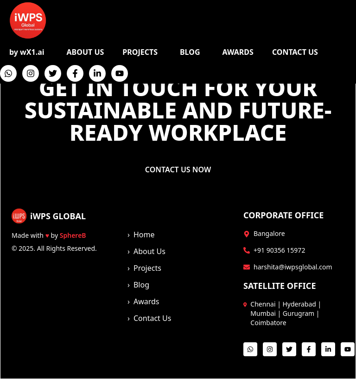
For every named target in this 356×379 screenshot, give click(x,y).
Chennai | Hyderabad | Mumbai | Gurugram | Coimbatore (285, 313)
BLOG (190, 52)
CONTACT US (295, 52)
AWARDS (238, 52)
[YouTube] (119, 73)
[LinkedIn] (97, 73)
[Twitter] (52, 73)
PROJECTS (140, 52)
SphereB (73, 235)
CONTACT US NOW (178, 169)
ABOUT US (85, 52)
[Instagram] (30, 73)
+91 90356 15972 (279, 250)
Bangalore (269, 233)
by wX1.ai (26, 52)
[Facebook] (75, 73)
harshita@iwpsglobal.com (293, 266)
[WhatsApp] (8, 73)
